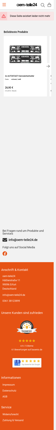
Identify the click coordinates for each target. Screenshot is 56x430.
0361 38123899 (11, 300)
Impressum (8, 384)
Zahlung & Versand (12, 420)
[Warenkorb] (49, 4)
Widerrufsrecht (10, 414)
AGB (4, 396)
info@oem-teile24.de (13, 294)
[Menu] (4, 5)
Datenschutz (9, 390)
